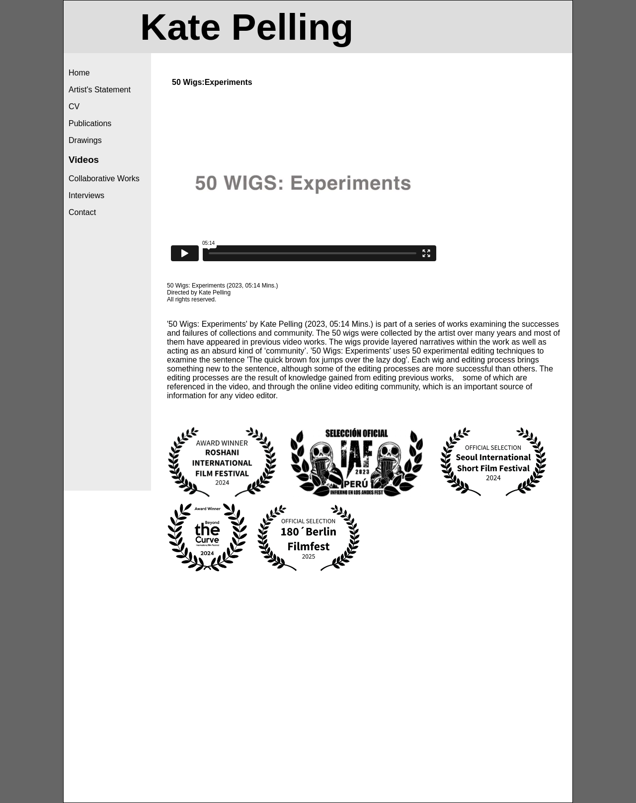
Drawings (85, 140)
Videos (84, 159)
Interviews (86, 195)
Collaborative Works (104, 178)
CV (74, 106)
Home (79, 73)
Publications (90, 123)
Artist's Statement (100, 89)
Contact (82, 212)
